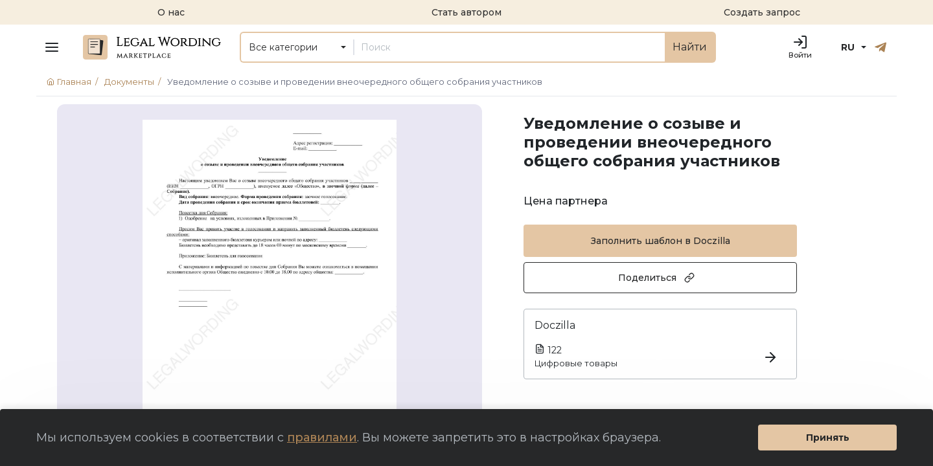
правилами (322, 437)
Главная (74, 81)
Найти (690, 47)
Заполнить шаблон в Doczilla (660, 241)
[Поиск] (509, 47)
